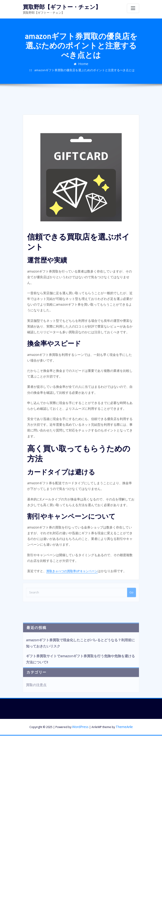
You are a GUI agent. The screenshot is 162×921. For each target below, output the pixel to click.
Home (83, 71)
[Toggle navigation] (133, 8)
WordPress (81, 686)
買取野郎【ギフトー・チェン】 (57, 6)
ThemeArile (123, 686)
